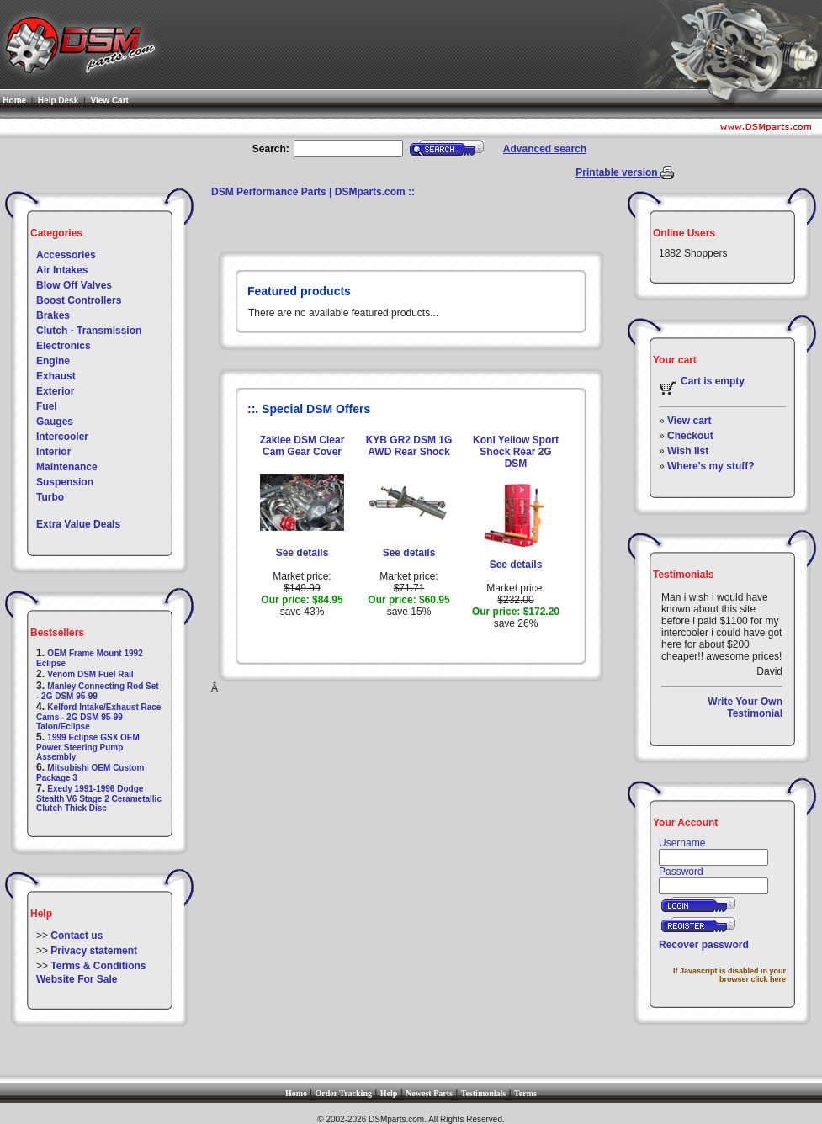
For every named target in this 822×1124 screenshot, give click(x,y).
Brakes (53, 315)
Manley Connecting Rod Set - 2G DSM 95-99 (97, 691)
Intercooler (62, 437)
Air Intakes (62, 270)
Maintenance (67, 467)
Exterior (55, 391)
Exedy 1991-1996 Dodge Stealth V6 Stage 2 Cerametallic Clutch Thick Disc (99, 798)
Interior (53, 452)
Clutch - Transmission (88, 331)
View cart (689, 421)
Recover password (704, 945)
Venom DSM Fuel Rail (90, 674)
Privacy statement (93, 951)
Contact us (76, 935)
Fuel (46, 406)
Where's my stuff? (711, 466)
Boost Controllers (78, 300)
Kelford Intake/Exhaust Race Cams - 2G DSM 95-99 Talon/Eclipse (98, 716)
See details (302, 553)
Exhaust (56, 376)
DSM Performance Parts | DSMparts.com (308, 192)
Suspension (64, 482)
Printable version (617, 172)
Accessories (66, 255)
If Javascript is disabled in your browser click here (729, 975)
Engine (53, 361)
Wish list (687, 451)
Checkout (690, 436)
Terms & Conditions (98, 966)
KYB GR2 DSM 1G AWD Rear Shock (409, 446)
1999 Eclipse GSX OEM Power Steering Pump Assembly (88, 747)
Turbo (50, 497)
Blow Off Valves (74, 285)
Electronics (63, 346)
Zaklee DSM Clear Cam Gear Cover (302, 446)
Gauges (54, 421)
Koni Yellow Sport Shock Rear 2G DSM (516, 451)
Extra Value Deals (78, 524)
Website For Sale (76, 979)
